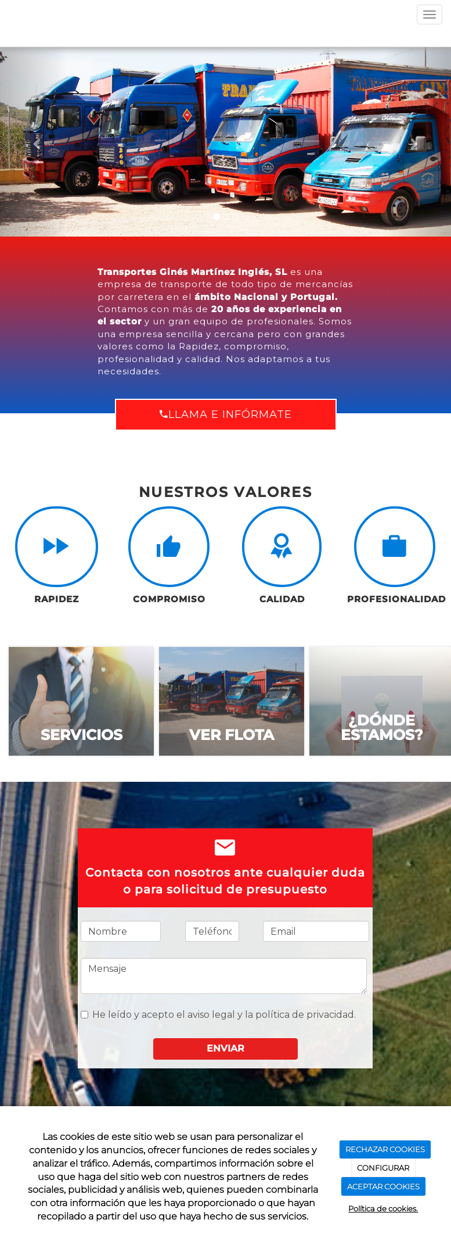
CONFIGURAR (383, 1167)
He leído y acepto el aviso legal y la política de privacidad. (218, 1014)
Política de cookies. (383, 1208)
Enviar (225, 1048)
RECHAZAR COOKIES (385, 1149)
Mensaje (224, 976)
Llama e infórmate (226, 414)
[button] (34, 142)
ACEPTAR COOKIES (383, 1186)
